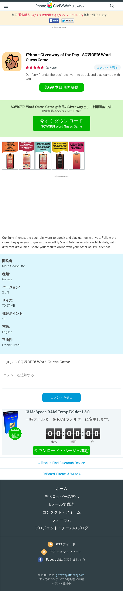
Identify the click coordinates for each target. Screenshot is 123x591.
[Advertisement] (61, 39)
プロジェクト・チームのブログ (61, 528)
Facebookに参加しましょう (65, 560)
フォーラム (61, 520)
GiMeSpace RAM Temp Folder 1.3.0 (57, 411)
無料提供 (62, 87)
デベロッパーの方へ (61, 496)
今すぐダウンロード (61, 123)
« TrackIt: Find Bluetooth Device (61, 463)
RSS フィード (65, 544)
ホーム (61, 488)
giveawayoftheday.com (70, 575)
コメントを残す (107, 68)
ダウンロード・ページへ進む (61, 450)
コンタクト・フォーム (61, 512)
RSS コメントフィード (66, 552)
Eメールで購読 (61, 504)
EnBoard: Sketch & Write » (61, 474)
